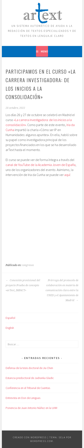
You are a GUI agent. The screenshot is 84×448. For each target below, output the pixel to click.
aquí (67, 175)
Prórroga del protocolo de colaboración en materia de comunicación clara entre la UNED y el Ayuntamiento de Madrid (62, 290)
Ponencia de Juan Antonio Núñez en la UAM (31, 408)
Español (10, 318)
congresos (28, 265)
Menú (44, 51)
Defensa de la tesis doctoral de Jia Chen (29, 368)
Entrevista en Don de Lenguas (23, 398)
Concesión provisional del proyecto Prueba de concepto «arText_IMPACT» (23, 285)
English (10, 328)
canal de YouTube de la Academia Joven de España (40, 165)
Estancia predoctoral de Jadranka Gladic (30, 378)
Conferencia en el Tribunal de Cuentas (28, 388)
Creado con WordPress (30, 437)
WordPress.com (41, 441)
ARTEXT (42, 12)
